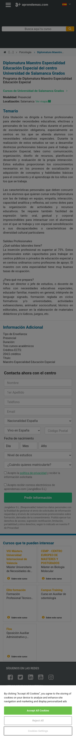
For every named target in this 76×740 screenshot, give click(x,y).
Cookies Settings (38, 730)
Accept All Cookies (38, 710)
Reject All (38, 720)
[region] (38, 712)
